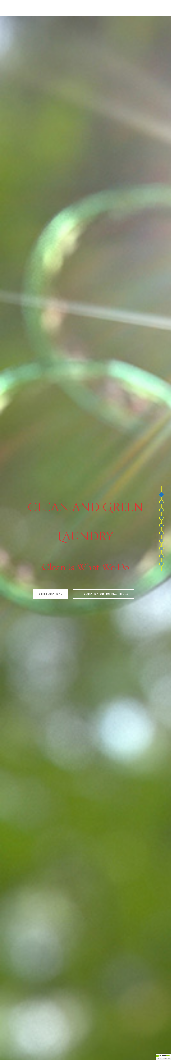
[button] (163, 1057)
